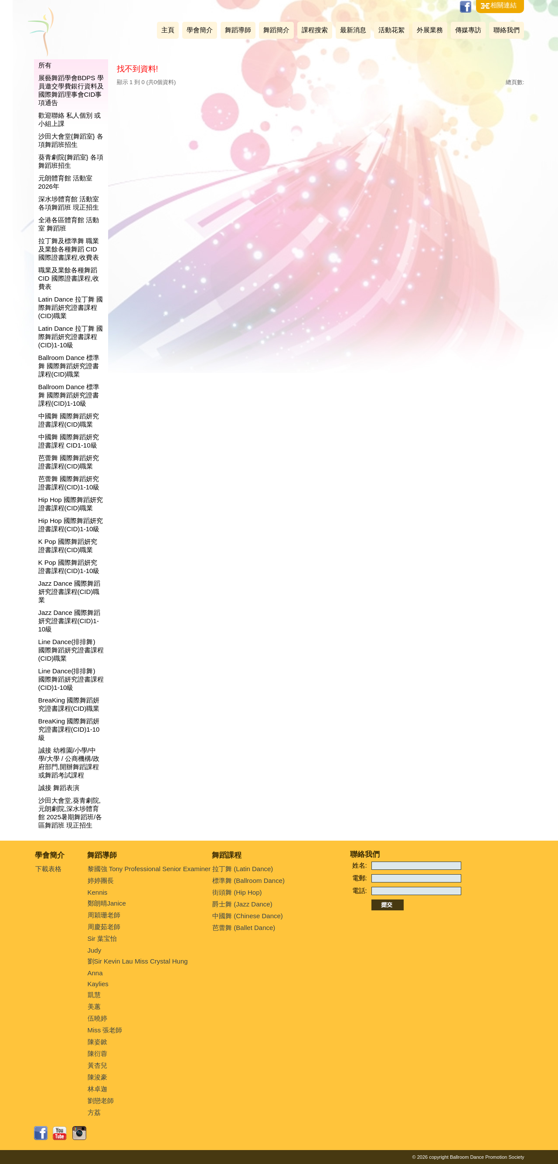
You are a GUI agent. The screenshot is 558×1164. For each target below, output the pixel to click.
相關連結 (503, 5)
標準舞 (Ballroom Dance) (248, 880)
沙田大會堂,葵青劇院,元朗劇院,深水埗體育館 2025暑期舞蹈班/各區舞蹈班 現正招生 (70, 813)
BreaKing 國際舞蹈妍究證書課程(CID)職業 (69, 704)
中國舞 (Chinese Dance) (247, 916)
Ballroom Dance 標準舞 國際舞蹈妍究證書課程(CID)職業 (69, 366)
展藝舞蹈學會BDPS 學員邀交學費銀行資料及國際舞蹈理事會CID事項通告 (71, 90)
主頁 (167, 30)
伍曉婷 (97, 1018)
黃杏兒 (97, 1065)
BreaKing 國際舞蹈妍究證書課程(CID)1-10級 (69, 729)
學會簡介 (200, 30)
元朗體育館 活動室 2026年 (65, 182)
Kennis (98, 892)
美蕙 (94, 1006)
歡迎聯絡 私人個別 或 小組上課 (69, 119)
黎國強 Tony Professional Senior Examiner (149, 868)
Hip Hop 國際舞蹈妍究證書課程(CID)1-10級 (70, 525)
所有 (44, 65)
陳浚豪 (97, 1077)
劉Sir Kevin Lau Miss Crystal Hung (138, 961)
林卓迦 (97, 1089)
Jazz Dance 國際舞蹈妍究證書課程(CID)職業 (69, 592)
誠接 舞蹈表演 (58, 787)
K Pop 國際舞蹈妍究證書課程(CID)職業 (67, 545)
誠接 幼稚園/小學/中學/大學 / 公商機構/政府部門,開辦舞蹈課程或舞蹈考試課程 (69, 763)
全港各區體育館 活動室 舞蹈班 (68, 224)
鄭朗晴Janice (107, 903)
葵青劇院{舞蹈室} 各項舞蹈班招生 (70, 161)
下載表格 (48, 868)
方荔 (94, 1112)
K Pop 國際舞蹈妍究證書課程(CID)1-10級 (69, 566)
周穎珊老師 (104, 915)
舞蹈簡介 (276, 30)
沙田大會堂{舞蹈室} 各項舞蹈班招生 (70, 140)
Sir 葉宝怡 (102, 938)
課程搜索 (315, 30)
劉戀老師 (101, 1100)
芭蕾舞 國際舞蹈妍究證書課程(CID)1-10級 (69, 483)
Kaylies (98, 984)
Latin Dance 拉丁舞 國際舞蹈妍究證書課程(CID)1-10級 (70, 337)
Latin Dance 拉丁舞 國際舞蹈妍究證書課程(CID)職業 (70, 307)
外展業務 (430, 30)
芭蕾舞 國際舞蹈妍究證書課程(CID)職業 (68, 462)
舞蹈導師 (238, 30)
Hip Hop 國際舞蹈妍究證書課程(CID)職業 (70, 504)
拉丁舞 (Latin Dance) (242, 868)
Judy (95, 950)
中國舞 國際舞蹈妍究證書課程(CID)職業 (68, 420)
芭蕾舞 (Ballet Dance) (243, 927)
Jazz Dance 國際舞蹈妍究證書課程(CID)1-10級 (69, 621)
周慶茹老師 (104, 926)
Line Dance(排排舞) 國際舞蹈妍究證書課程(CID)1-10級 (71, 679)
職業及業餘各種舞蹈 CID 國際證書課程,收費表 (68, 278)
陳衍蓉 (97, 1053)
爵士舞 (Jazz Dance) (242, 904)
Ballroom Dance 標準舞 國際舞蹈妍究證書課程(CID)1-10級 (69, 395)
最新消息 (353, 30)
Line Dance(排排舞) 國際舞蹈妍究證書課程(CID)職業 (71, 650)
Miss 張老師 (105, 1030)
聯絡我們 (506, 30)
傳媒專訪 (468, 30)
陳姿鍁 (97, 1041)
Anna (95, 973)
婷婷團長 (101, 880)
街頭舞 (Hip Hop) (237, 892)
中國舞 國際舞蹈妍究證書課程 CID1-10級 (68, 441)
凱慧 (94, 994)
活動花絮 (391, 30)
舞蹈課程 (227, 855)
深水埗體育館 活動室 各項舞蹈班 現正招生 (68, 203)
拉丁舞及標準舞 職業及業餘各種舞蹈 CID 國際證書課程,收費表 (68, 249)
